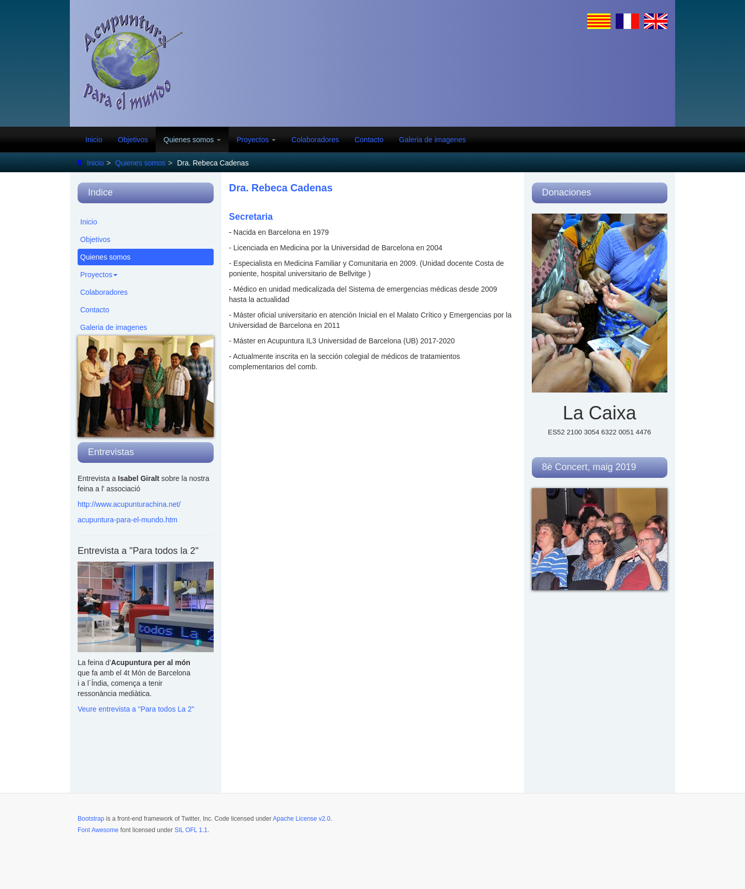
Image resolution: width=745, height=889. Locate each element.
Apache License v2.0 (301, 818)
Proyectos (256, 139)
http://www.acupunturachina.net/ (129, 504)
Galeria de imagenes (432, 139)
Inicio (93, 139)
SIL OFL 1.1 (190, 830)
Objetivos (133, 139)
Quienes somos (192, 139)
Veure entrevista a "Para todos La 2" (136, 709)
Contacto (368, 139)
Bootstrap (91, 818)
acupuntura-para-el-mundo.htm (127, 520)
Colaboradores (315, 139)
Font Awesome (98, 830)
